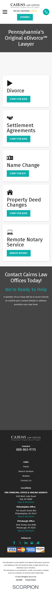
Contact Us (26, 480)
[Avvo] (37, 542)
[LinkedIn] (26, 542)
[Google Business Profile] (31, 542)
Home (26, 466)
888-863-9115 (26, 450)
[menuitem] (19, 579)
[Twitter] (20, 542)
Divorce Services (25, 471)
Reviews (26, 476)
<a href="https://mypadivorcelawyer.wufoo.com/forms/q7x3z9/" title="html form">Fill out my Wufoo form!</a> (26, 367)
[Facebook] (14, 542)
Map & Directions (26, 502)
